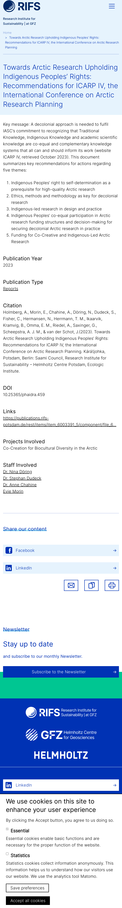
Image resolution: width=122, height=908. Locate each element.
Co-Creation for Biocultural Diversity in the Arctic (50, 448)
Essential (20, 830)
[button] (91, 585)
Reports (10, 288)
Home (7, 33)
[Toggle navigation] (112, 6)
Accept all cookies (27, 900)
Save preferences (27, 888)
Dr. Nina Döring (17, 471)
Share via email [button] (71, 585)
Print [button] (112, 585)
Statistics (20, 855)
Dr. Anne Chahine (20, 484)
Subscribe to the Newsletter (59, 671)
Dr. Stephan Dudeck (22, 478)
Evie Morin (13, 491)
